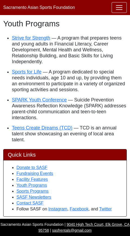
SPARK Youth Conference (39, 100)
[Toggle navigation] (119, 7)
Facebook (79, 209)
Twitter (105, 209)
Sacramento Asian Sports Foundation (39, 7)
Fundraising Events (34, 173)
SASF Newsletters (33, 197)
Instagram (57, 209)
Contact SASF (30, 203)
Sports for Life (27, 72)
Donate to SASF (31, 167)
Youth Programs (31, 185)
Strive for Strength (31, 38)
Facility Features (32, 179)
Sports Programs (32, 191)
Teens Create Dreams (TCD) (42, 128)
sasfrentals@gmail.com (72, 230)
